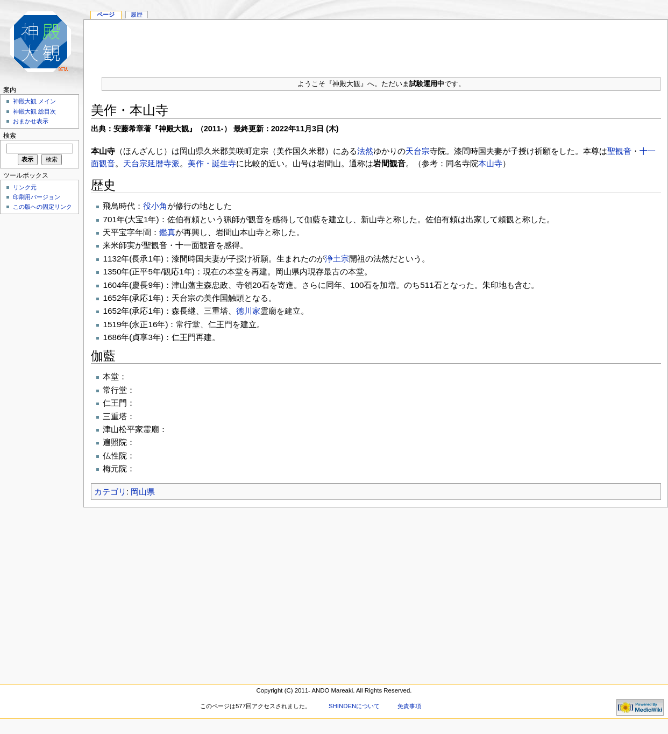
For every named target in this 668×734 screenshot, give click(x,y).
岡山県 (143, 491)
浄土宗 (337, 258)
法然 (365, 151)
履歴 (137, 14)
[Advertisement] (37, 378)
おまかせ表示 (30, 121)
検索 (9, 135)
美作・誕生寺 (212, 163)
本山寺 (490, 163)
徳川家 (248, 310)
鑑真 (167, 232)
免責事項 (409, 706)
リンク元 (25, 187)
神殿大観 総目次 (34, 111)
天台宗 (418, 151)
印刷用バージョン (36, 197)
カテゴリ (110, 491)
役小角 (155, 205)
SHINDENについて (354, 706)
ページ (106, 14)
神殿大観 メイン (34, 101)
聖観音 (619, 151)
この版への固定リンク (42, 206)
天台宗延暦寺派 (151, 163)
